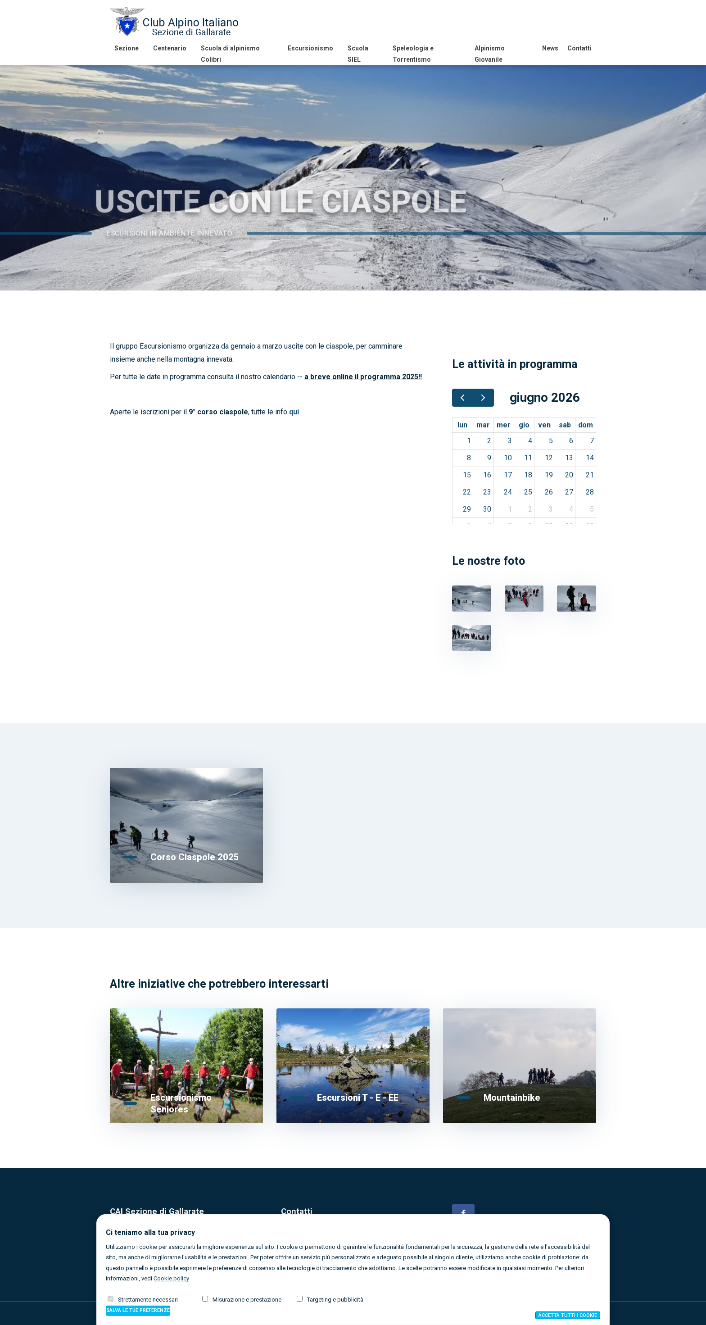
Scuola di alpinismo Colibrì (230, 54)
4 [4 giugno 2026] (530, 440)
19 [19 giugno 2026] (549, 475)
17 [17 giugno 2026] (508, 475)
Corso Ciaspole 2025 (194, 857)
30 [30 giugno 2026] (487, 509)
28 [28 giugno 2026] (590, 492)
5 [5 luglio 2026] (592, 509)
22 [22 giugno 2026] (467, 492)
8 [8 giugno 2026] (469, 458)
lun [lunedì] (462, 425)
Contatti (579, 48)
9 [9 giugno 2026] (489, 458)
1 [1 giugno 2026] (469, 440)
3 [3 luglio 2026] (551, 509)
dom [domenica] (585, 425)
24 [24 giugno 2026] (508, 492)
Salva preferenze (138, 1310)
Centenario (169, 48)
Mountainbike (512, 1097)
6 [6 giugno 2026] (571, 440)
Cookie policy (171, 1278)
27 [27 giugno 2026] (569, 492)
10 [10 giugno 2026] (508, 458)
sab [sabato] (565, 425)
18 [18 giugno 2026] (528, 475)
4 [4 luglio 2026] (571, 509)
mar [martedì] (483, 425)
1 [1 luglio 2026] (510, 509)
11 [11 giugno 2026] (528, 458)
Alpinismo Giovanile (490, 54)
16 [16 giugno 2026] (487, 475)
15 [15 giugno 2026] (467, 475)
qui (294, 412)
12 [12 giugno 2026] (549, 458)
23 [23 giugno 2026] (487, 492)
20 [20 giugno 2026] (569, 475)
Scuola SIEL (358, 54)
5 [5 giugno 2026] (551, 440)
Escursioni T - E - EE (357, 1097)
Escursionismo (310, 48)
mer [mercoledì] (504, 425)
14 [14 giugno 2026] (590, 458)
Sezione (126, 48)
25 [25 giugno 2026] (528, 492)
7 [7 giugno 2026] (592, 440)
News (550, 48)
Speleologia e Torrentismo (413, 54)
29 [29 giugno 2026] (467, 509)
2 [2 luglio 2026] (530, 509)
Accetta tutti (568, 1315)
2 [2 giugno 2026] (489, 440)
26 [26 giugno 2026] (549, 492)
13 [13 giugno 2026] (569, 458)
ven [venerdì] (544, 425)
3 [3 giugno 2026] (510, 440)
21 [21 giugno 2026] (590, 475)
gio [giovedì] (524, 425)
